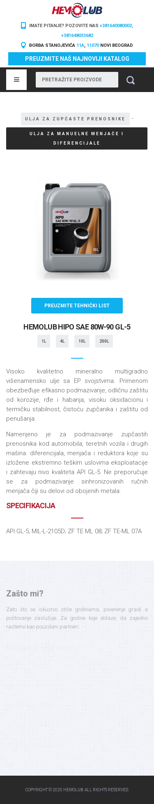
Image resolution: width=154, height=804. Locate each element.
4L (62, 341)
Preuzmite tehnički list (77, 306)
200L (104, 341)
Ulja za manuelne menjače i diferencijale (77, 138)
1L (43, 341)
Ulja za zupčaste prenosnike (75, 119)
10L (81, 341)
